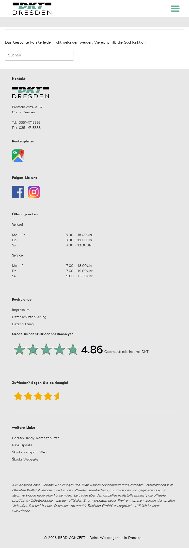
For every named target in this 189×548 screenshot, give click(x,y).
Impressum (21, 310)
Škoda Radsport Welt (29, 452)
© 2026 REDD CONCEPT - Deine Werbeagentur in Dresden (93, 538)
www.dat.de (21, 511)
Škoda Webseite (25, 459)
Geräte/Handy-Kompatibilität (35, 438)
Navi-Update (22, 445)
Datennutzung (23, 324)
